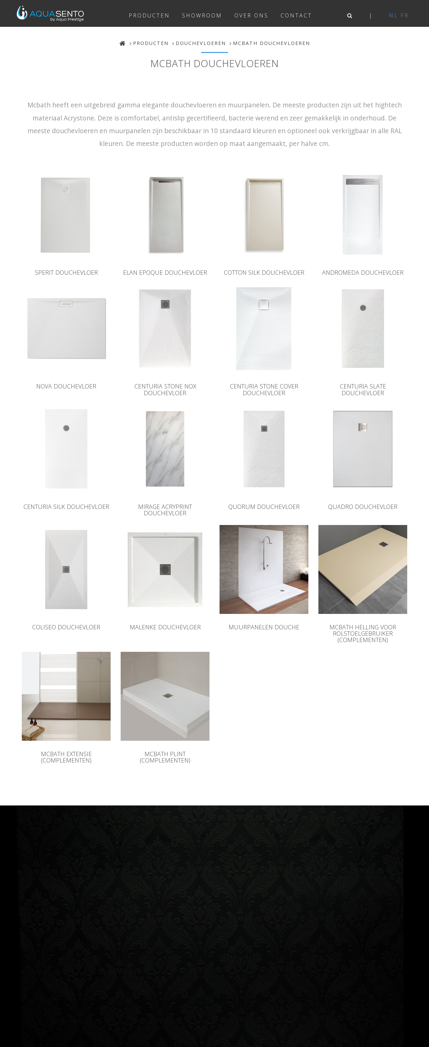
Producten (149, 15)
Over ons (251, 15)
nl (393, 15)
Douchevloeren (201, 43)
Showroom (202, 15)
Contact (296, 15)
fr (405, 15)
